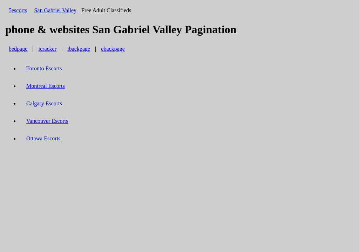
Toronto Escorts (44, 68)
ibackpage (78, 49)
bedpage (18, 49)
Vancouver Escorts (47, 121)
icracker (48, 49)
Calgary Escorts (44, 103)
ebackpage (113, 49)
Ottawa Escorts (43, 138)
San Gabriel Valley (55, 10)
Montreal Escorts (45, 86)
